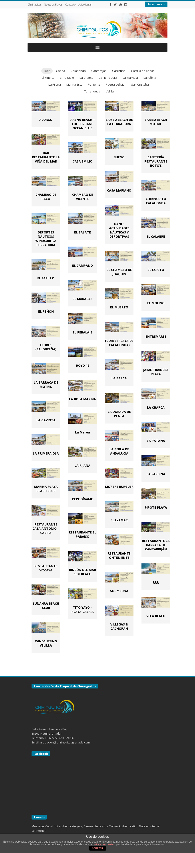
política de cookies (104, 844)
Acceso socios (156, 4)
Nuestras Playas (53, 4)
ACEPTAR (97, 848)
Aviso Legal (85, 4)
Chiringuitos (34, 4)
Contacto (70, 4)
